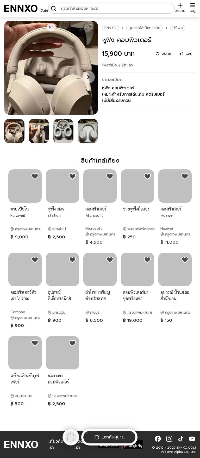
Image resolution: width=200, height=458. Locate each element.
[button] (157, 438)
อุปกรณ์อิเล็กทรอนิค (144, 28)
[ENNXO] (21, 8)
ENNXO (110, 28)
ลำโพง (177, 28)
